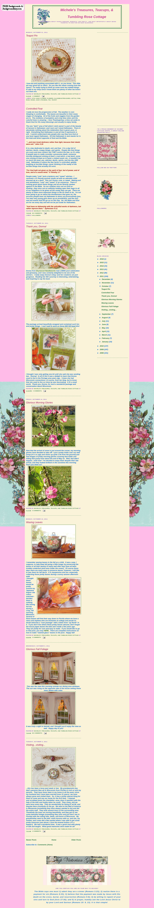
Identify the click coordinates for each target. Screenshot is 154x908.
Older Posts (76, 840)
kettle (73, 98)
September (106, 314)
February (106, 338)
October (105, 286)
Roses (33, 100)
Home (53, 840)
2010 (102, 346)
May (104, 328)
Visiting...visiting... (35, 745)
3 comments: (37, 391)
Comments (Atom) (45, 845)
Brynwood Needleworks (46, 271)
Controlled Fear (34, 108)
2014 (102, 266)
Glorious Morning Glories (39, 402)
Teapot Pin (32, 35)
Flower (43, 98)
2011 (102, 276)
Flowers (50, 98)
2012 (102, 273)
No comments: (37, 213)
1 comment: (36, 96)
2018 (102, 259)
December (106, 279)
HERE (46, 631)
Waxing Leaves (34, 522)
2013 (102, 269)
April (104, 331)
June (104, 324)
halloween (36, 215)
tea (49, 100)
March (104, 335)
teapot (54, 100)
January (105, 342)
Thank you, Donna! (36, 226)
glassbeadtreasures (62, 98)
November (106, 283)
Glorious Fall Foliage (37, 649)
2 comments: (37, 831)
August (105, 318)
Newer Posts (31, 840)
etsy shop (36, 98)
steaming (43, 100)
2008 (102, 353)
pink (79, 98)
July (104, 321)
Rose (28, 100)
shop (38, 100)
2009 (102, 349)
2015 (102, 262)
